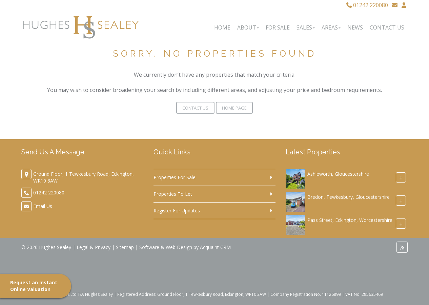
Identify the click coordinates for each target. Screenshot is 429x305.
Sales (306, 27)
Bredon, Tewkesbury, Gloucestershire (348, 197)
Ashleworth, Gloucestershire (338, 174)
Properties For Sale (175, 177)
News (355, 27)
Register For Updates (177, 210)
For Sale (278, 27)
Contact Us (387, 27)
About (248, 27)
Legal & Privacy (93, 247)
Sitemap (125, 247)
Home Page (234, 108)
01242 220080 (367, 5)
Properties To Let (173, 194)
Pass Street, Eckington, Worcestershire (349, 220)
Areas (331, 27)
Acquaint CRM (215, 247)
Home (222, 27)
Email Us (42, 206)
